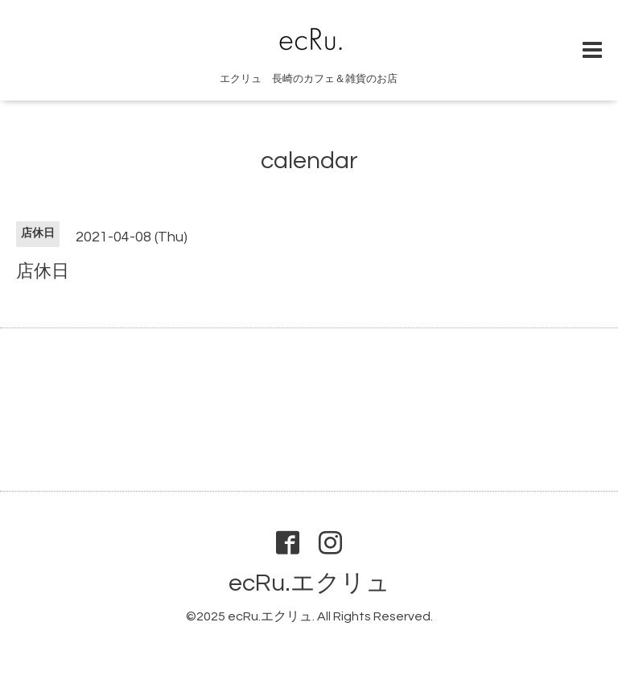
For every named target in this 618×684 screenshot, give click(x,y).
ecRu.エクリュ (309, 583)
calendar (309, 160)
